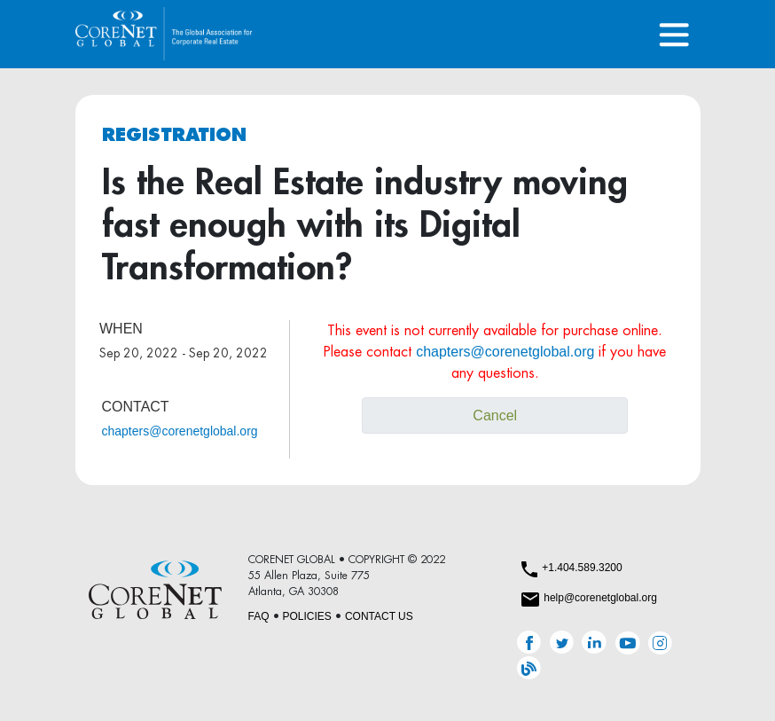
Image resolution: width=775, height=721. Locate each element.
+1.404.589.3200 (582, 567)
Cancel (495, 415)
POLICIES (307, 616)
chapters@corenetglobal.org (180, 431)
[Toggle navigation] (674, 34)
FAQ (259, 616)
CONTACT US (379, 616)
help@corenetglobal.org (600, 598)
